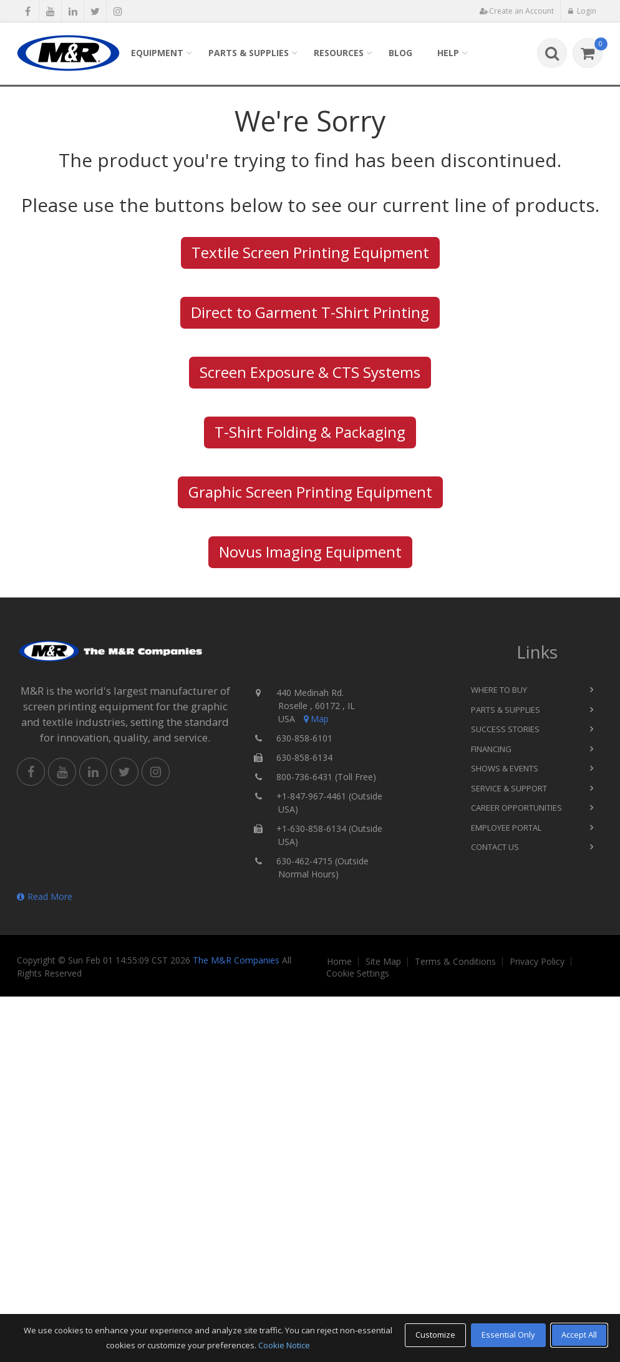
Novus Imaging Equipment (310, 551)
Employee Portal (506, 827)
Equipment (157, 53)
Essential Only (508, 1334)
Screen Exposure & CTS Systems (310, 372)
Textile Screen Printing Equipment (310, 252)
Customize (435, 1334)
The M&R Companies (236, 960)
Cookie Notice (284, 1345)
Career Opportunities (516, 807)
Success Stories (505, 729)
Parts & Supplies (248, 53)
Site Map (383, 962)
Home (339, 962)
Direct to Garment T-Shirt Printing (310, 312)
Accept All (579, 1334)
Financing (491, 749)
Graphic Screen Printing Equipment (310, 491)
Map (315, 719)
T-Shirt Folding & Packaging (310, 432)
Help (448, 53)
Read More (44, 896)
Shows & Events (504, 768)
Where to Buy (499, 689)
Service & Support (509, 788)
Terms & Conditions (455, 962)
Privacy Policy (537, 962)
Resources (339, 53)
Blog (400, 53)
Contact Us (495, 846)
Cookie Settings (357, 973)
